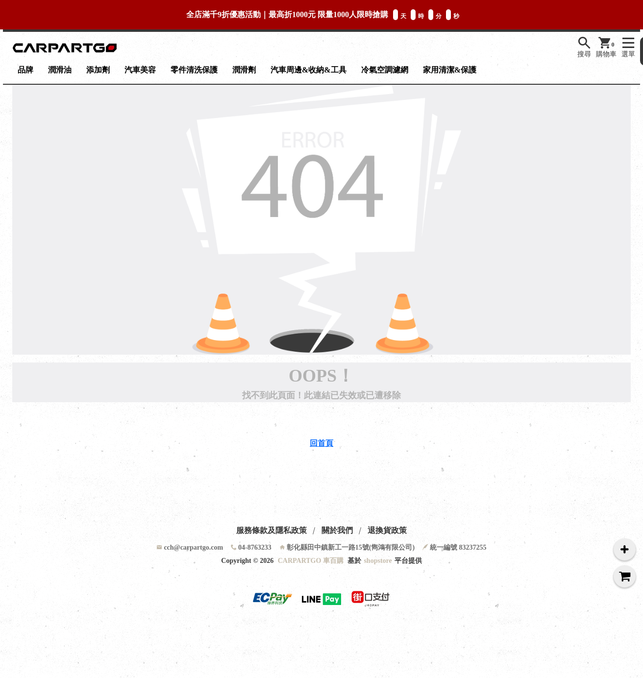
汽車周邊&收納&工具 (308, 70)
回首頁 (321, 443)
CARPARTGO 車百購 (311, 560)
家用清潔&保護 (449, 70)
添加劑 (98, 70)
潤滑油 (60, 70)
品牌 (25, 70)
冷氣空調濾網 (384, 70)
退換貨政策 (387, 530)
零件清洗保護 (194, 70)
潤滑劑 (244, 70)
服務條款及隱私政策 (271, 530)
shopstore (378, 560)
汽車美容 (140, 70)
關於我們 (337, 530)
